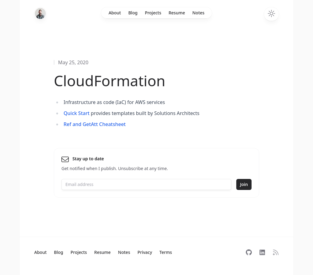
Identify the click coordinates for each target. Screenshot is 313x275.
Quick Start (77, 113)
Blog (133, 13)
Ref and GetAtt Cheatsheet (95, 124)
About (115, 13)
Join (244, 184)
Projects (153, 13)
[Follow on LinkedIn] (262, 252)
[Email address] (146, 184)
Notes (198, 13)
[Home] (40, 13)
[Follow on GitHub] (249, 252)
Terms (166, 252)
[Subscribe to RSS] (276, 252)
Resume (176, 13)
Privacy (145, 252)
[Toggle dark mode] (271, 14)
